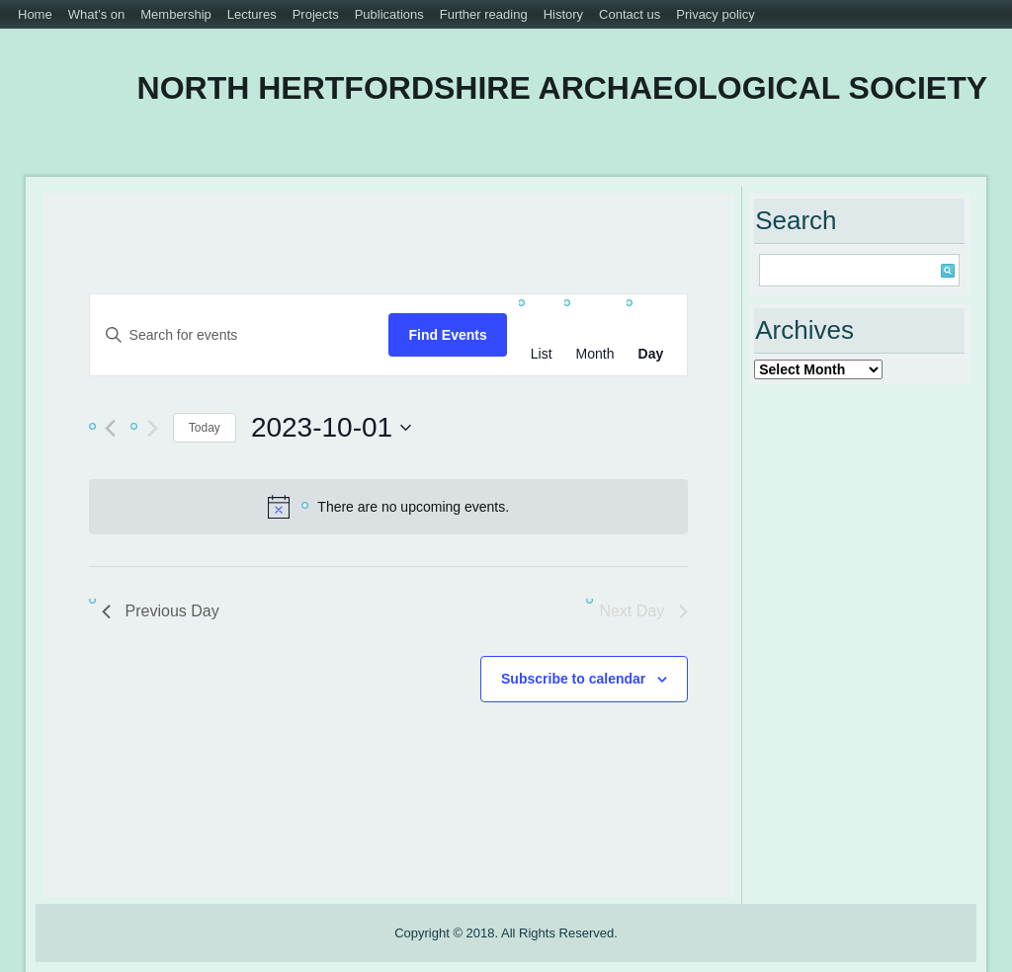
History (563, 14)
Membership (175, 14)
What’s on (97, 14)
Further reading (484, 14)
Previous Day (160, 611)
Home (35, 14)
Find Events (447, 335)
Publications (389, 14)
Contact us (629, 14)
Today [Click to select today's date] (204, 428)
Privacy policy (715, 14)
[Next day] (152, 428)
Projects (316, 14)
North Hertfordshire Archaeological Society (562, 88)
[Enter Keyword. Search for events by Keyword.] (239, 335)
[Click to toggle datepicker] (331, 427)
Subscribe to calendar (573, 679)
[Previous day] (110, 428)
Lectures (252, 14)
